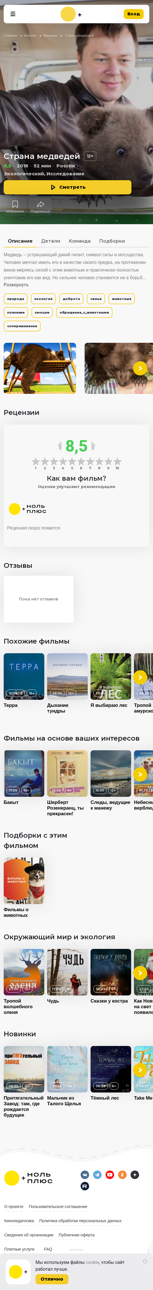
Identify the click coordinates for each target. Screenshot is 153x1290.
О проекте (14, 1206)
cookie (92, 1262)
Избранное (15, 211)
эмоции (42, 312)
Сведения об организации (28, 1235)
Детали (50, 241)
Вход (133, 13)
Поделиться (40, 211)
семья (96, 299)
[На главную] (70, 14)
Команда (80, 241)
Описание (20, 241)
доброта (71, 299)
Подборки (112, 241)
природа (15, 299)
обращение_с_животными (84, 312)
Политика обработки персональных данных (80, 1220)
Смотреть (72, 187)
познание (16, 312)
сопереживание (22, 326)
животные (121, 299)
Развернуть (16, 284)
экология (43, 299)
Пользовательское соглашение (58, 1206)
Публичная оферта (77, 1235)
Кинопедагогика (19, 1220)
